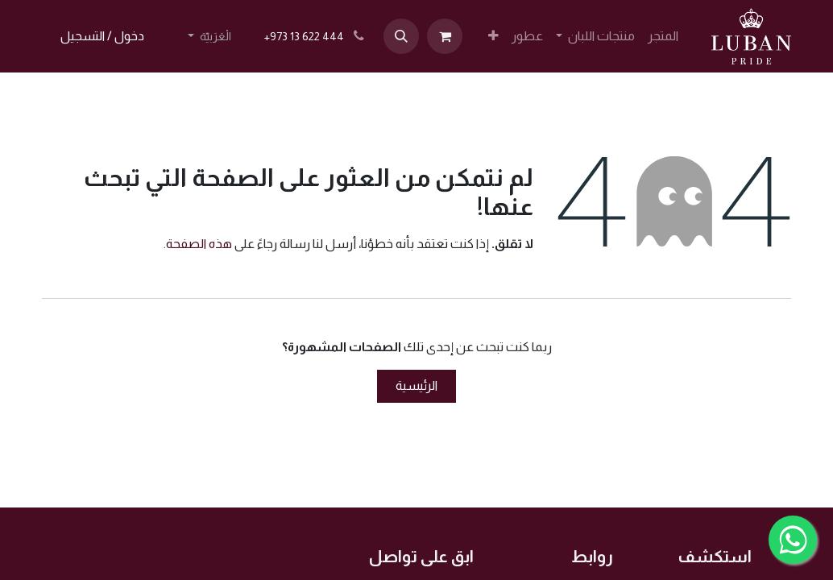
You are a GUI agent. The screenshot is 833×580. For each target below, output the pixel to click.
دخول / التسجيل (102, 36)
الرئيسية (416, 385)
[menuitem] (663, 36)
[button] (401, 36)
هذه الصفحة (199, 244)
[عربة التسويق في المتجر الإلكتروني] (444, 36)
